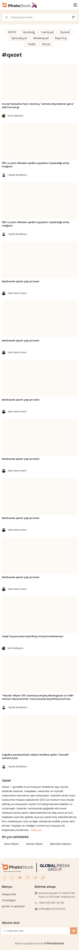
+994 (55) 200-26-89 (51, 903)
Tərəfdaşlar (9, 900)
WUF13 (12, 32)
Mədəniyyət (41, 38)
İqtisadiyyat (19, 38)
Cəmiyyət (47, 32)
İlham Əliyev (11, 844)
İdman (46, 44)
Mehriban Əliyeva (60, 844)
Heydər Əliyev (34, 844)
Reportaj (61, 38)
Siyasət (65, 32)
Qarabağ (29, 32)
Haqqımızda (9, 894)
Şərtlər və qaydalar (13, 906)
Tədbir (31, 44)
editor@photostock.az (52, 909)
